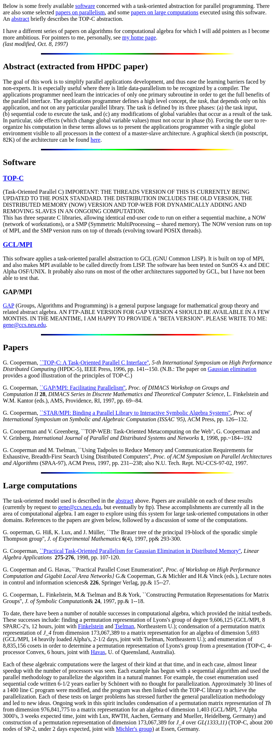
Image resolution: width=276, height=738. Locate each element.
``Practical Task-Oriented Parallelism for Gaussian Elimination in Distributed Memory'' (140, 551)
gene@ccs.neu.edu (24, 325)
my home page (139, 37)
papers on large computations (164, 12)
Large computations (40, 485)
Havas (98, 652)
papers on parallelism (80, 12)
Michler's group (134, 729)
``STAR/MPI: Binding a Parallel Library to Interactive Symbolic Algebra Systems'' (135, 413)
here (96, 140)
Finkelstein (91, 626)
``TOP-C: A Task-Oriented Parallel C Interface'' (94, 362)
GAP (8, 305)
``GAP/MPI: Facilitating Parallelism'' (82, 388)
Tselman (124, 626)
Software (19, 162)
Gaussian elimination (232, 369)
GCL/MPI (17, 244)
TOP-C (13, 178)
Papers (15, 347)
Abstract (19, 66)
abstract (20, 19)
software (85, 6)
